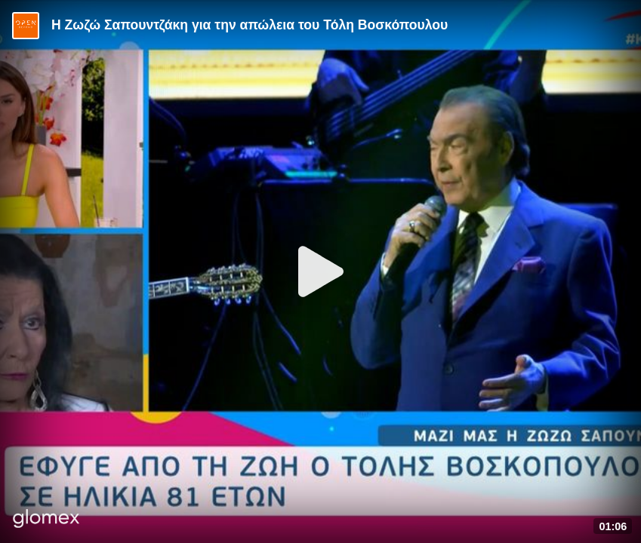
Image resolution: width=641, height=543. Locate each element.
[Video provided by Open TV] (25, 25)
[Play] (321, 271)
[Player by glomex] (46, 520)
